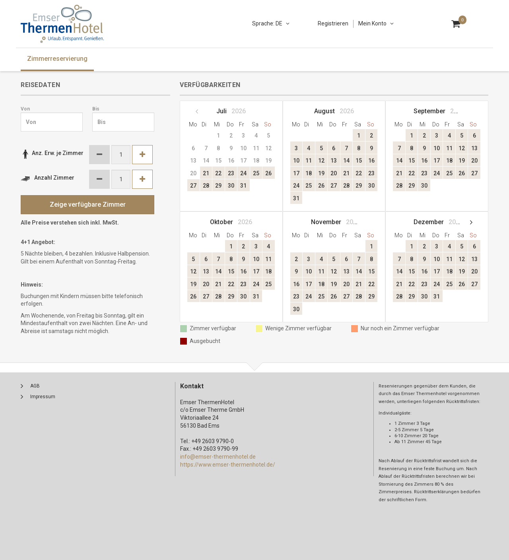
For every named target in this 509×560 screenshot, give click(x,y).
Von (25, 109)
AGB (35, 386)
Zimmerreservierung (57, 58)
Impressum (42, 396)
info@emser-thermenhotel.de (218, 456)
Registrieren (333, 23)
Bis (95, 109)
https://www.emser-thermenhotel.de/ (227, 464)
